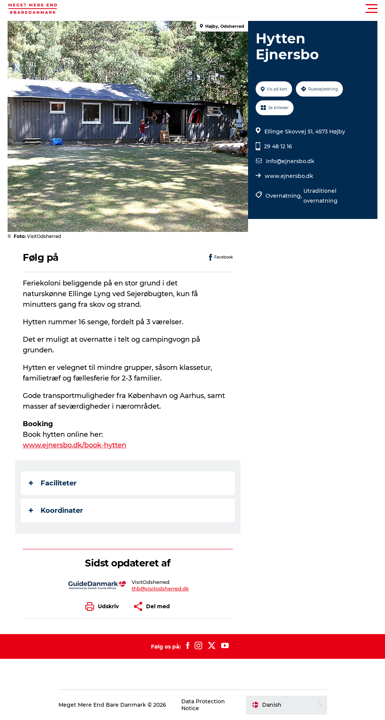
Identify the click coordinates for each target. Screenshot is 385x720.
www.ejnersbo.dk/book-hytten (74, 445)
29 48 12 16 (278, 146)
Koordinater (56, 510)
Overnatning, (284, 195)
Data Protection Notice (203, 705)
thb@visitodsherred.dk (160, 588)
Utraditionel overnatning (320, 195)
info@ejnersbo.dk (290, 161)
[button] (226, 8)
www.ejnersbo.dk (289, 176)
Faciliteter (53, 483)
